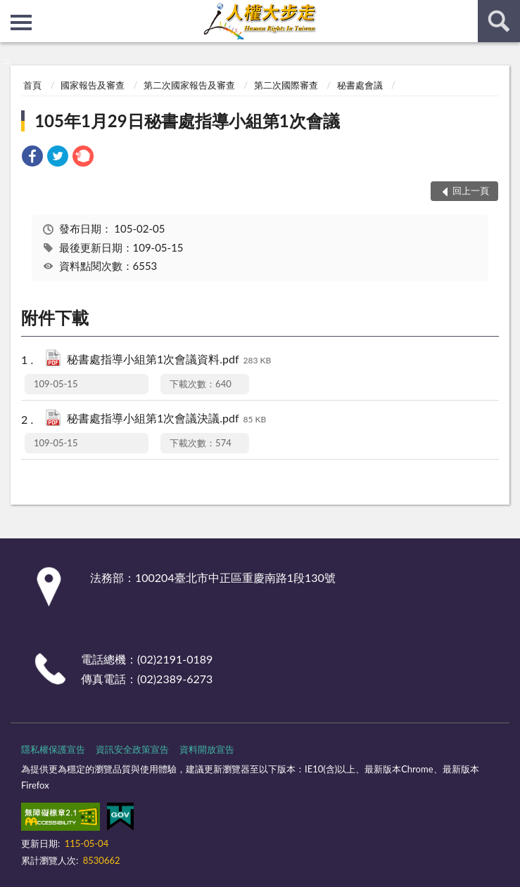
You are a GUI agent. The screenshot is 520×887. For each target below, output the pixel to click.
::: (11, 10)
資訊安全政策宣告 (132, 749)
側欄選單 (21, 22)
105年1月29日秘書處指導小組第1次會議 (186, 120)
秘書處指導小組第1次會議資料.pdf (169, 360)
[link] (32, 157)
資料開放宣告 (206, 749)
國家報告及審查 (93, 85)
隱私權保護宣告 (53, 749)
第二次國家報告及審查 (189, 85)
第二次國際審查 (286, 85)
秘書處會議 (360, 85)
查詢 (499, 21)
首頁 (32, 85)
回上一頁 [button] (470, 190)
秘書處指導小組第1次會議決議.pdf (166, 419)
